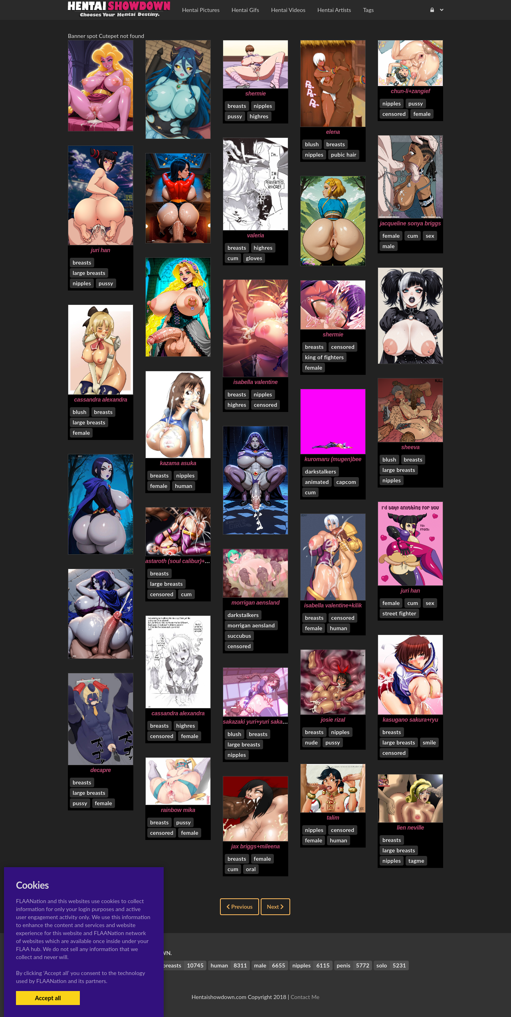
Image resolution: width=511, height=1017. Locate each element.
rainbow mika (178, 810)
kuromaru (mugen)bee (333, 459)
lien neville (410, 827)
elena (333, 132)
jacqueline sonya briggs (410, 223)
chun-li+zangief (410, 91)
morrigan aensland (256, 602)
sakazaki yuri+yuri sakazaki (258, 721)
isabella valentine (256, 382)
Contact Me (305, 996)
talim (333, 817)
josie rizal (333, 719)
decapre (100, 770)
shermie (255, 93)
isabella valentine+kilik (333, 605)
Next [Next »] (275, 906)
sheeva (410, 447)
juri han (100, 250)
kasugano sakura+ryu (410, 719)
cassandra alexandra (100, 399)
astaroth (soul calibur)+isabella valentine (197, 561)
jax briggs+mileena (255, 846)
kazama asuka (178, 463)
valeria (255, 235)
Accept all (48, 997)
